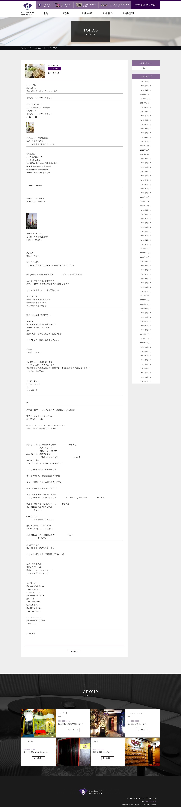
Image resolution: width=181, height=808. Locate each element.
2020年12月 (146, 325)
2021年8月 (146, 291)
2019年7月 (146, 393)
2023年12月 (146, 155)
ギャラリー (88, 790)
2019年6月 (146, 397)
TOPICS (66, 13)
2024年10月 (146, 107)
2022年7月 (146, 237)
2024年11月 (146, 102)
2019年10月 (146, 378)
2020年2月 (146, 359)
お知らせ (146, 68)
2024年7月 (146, 121)
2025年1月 (146, 92)
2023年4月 (146, 194)
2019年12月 (146, 368)
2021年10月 (146, 281)
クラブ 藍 (74, 793)
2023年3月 (146, 199)
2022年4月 (146, 252)
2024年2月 (146, 145)
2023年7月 (146, 179)
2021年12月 (146, 271)
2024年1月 (146, 150)
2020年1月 (146, 363)
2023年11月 (146, 160)
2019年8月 (146, 388)
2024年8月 (146, 116)
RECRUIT (108, 13)
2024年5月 (146, 131)
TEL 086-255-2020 (145, 5)
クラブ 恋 (87, 793)
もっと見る (39, 769)
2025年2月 (146, 87)
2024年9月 (146, 111)
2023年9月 (146, 170)
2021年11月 (146, 276)
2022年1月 (146, 267)
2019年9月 (146, 383)
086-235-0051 (65, 731)
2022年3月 (146, 257)
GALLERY (87, 13)
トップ (64, 790)
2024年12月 (146, 97)
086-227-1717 (100, 759)
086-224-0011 (31, 759)
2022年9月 (146, 228)
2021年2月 (146, 315)
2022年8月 (146, 233)
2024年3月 (146, 141)
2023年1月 (146, 208)
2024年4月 (146, 136)
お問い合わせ (114, 790)
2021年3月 (146, 310)
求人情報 (101, 790)
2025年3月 (146, 82)
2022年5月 (146, 247)
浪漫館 (99, 793)
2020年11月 (146, 330)
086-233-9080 (135, 731)
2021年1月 (146, 320)
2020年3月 (146, 354)
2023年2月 (146, 204)
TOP (46, 13)
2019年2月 (146, 417)
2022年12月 (146, 213)
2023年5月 (146, 189)
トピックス (75, 790)
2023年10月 (146, 165)
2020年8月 (146, 344)
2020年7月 (146, 349)
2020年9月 (146, 339)
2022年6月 (146, 242)
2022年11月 (146, 218)
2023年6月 (146, 184)
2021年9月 (146, 286)
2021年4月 (146, 305)
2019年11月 (146, 373)
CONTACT (128, 13)
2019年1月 (146, 422)
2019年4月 (146, 407)
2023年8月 (146, 174)
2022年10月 (146, 223)
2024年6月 (146, 126)
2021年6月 (146, 296)
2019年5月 (146, 402)
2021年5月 (146, 300)
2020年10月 (146, 334)
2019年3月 (146, 412)
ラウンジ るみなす (114, 793)
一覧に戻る (75, 652)
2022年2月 (146, 262)
